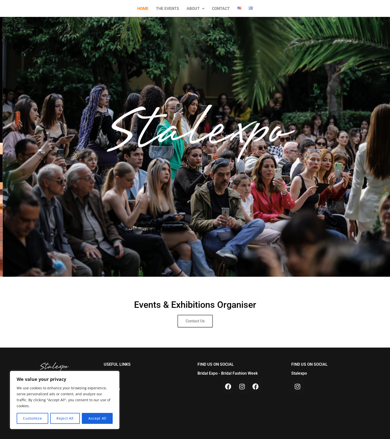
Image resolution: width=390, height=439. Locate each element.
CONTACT (221, 8)
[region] (64, 400)
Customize (32, 418)
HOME (142, 8)
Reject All (65, 418)
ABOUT (195, 8)
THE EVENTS (167, 8)
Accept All (97, 418)
